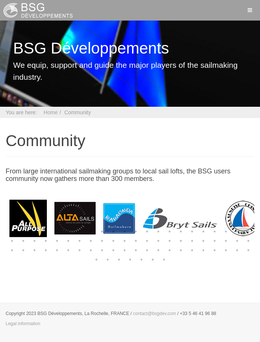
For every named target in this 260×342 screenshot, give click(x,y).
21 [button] (237, 231)
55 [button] (124, 250)
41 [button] (214, 241)
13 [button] (147, 231)
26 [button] (46, 241)
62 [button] (203, 250)
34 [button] (136, 241)
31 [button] (102, 241)
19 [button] (214, 231)
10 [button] (113, 231)
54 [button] (113, 250)
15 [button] (169, 231)
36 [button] (158, 241)
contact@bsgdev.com (154, 313)
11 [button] (124, 231)
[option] (28, 218)
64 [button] (226, 250)
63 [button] (214, 250)
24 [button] (23, 241)
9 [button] (102, 231)
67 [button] (96, 259)
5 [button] (57, 231)
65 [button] (237, 250)
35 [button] (147, 241)
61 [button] (192, 250)
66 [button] (248, 250)
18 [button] (203, 231)
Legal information (23, 323)
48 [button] (46, 250)
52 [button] (91, 250)
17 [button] (192, 231)
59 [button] (169, 250)
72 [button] (152, 259)
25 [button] (34, 241)
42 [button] (226, 241)
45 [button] (12, 250)
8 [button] (91, 231)
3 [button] (34, 231)
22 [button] (248, 231)
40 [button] (203, 241)
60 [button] (181, 250)
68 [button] (107, 259)
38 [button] (181, 241)
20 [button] (226, 231)
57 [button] (147, 250)
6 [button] (68, 231)
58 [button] (158, 250)
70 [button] (130, 259)
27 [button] (57, 241)
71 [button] (141, 259)
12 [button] (136, 231)
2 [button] (23, 231)
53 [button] (102, 250)
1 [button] (12, 231)
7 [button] (79, 231)
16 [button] (181, 231)
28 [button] (68, 241)
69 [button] (119, 259)
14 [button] (158, 231)
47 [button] (34, 250)
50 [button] (68, 250)
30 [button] (91, 241)
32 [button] (113, 241)
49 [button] (57, 250)
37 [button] (169, 241)
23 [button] (12, 241)
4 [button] (46, 231)
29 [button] (79, 241)
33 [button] (124, 241)
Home (50, 112)
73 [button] (164, 259)
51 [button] (79, 250)
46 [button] (23, 250)
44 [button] (248, 241)
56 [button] (136, 250)
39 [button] (192, 241)
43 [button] (237, 241)
